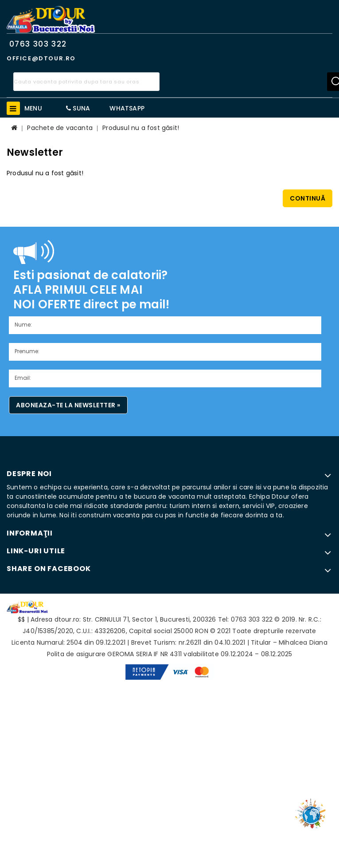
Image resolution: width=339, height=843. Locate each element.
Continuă (307, 198)
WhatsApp (126, 108)
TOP (312, 810)
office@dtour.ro (41, 58)
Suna (78, 108)
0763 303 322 (38, 44)
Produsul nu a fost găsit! (140, 127)
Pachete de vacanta (60, 127)
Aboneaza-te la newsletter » (68, 405)
